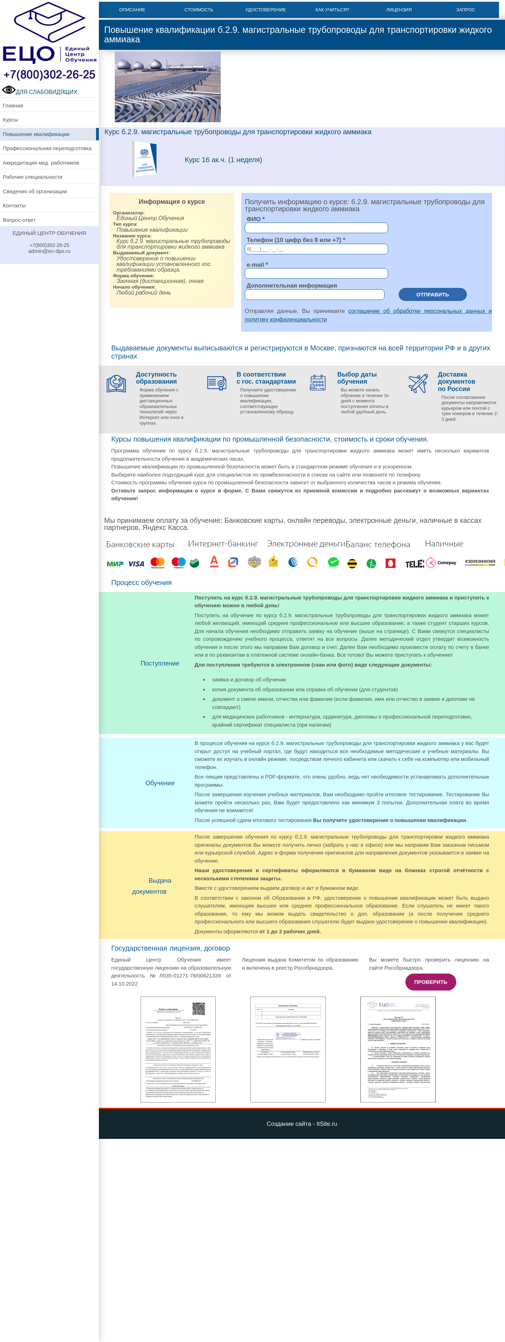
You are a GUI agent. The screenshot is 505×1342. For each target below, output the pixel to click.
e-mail (255, 264)
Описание (132, 9)
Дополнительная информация (291, 285)
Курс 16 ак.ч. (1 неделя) (223, 160)
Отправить (432, 294)
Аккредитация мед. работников (41, 163)
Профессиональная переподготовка (47, 148)
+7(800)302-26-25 (49, 245)
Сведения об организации (35, 191)
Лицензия (399, 9)
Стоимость (198, 9)
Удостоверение (265, 9)
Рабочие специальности (32, 177)
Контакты (14, 205)
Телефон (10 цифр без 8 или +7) (293, 240)
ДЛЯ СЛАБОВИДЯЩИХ (39, 92)
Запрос (465, 9)
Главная (13, 105)
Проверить (430, 982)
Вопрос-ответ (19, 220)
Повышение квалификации (36, 134)
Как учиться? (332, 9)
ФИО (253, 219)
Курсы (10, 120)
